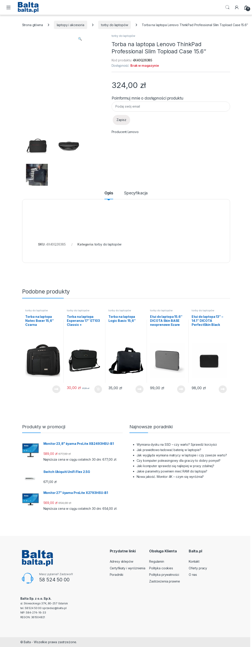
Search (227, 7)
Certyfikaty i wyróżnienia (128, 568)
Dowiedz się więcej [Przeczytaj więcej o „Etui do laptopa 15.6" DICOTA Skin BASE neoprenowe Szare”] (181, 389)
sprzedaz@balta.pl (54, 608)
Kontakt (194, 561)
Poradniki (116, 574)
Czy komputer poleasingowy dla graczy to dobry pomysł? (179, 460)
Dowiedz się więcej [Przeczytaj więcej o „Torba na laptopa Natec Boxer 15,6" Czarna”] (56, 389)
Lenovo (133, 132)
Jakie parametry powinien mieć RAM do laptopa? (172, 471)
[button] (80, 39)
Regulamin (156, 561)
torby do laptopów (114, 25)
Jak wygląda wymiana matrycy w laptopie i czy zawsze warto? (182, 455)
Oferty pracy (198, 568)
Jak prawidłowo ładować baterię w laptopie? (169, 450)
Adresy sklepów (121, 561)
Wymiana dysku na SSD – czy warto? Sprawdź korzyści (177, 444)
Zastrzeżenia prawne (164, 581)
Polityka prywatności (164, 574)
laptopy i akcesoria (70, 25)
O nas (193, 574)
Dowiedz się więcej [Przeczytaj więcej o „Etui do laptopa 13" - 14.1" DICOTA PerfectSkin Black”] (223, 389)
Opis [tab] (108, 193)
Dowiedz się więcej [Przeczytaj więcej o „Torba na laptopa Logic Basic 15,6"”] (140, 389)
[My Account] (236, 7)
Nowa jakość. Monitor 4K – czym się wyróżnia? (170, 476)
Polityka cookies (161, 568)
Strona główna (32, 25)
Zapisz (121, 120)
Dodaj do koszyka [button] (98, 389)
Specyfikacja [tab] (136, 193)
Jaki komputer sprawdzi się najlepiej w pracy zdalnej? (175, 466)
